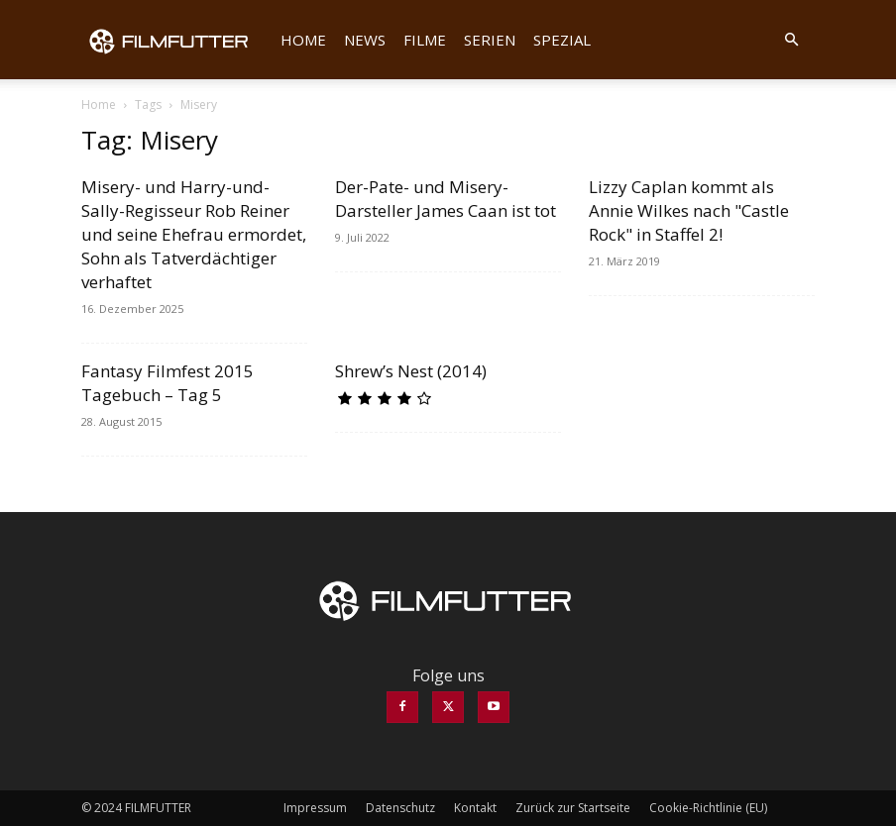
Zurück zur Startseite (572, 807)
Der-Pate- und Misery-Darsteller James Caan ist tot (445, 198)
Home (303, 40)
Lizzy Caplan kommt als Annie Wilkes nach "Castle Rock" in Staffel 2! (689, 210)
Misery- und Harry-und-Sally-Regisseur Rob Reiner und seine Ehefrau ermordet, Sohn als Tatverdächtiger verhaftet (193, 234)
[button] (791, 40)
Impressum (315, 807)
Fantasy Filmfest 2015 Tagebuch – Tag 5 (167, 383)
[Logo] (176, 39)
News (365, 40)
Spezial (562, 40)
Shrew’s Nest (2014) (411, 371)
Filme (424, 40)
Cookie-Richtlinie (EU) (708, 807)
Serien (489, 40)
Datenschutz (400, 807)
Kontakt (475, 807)
